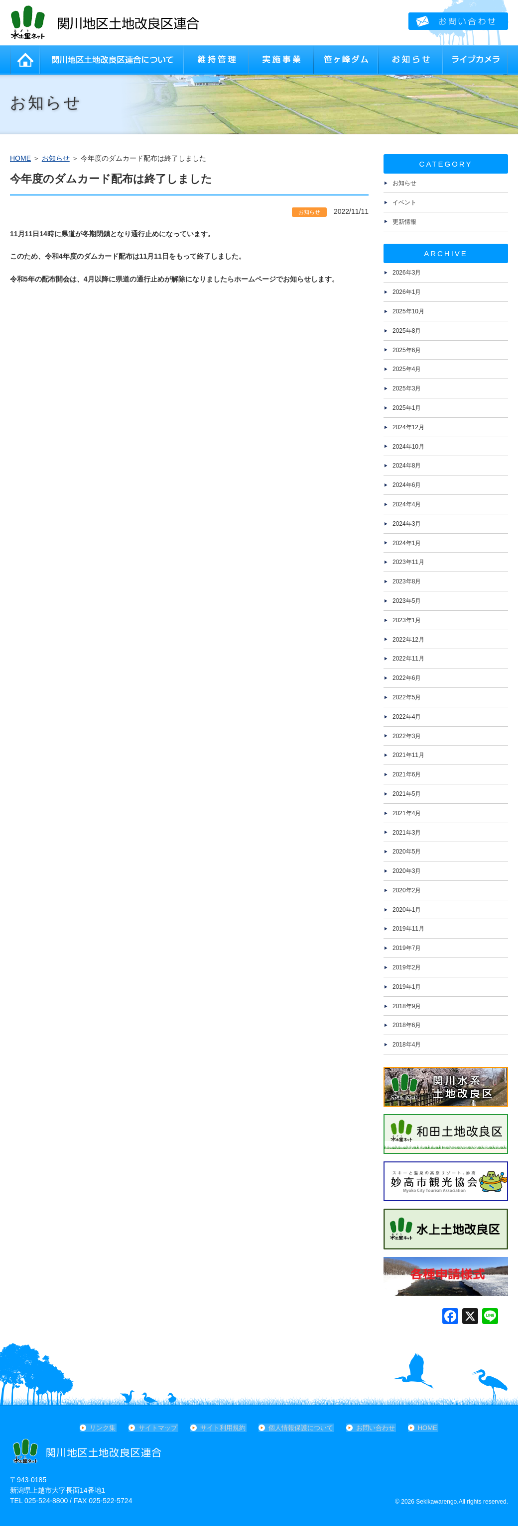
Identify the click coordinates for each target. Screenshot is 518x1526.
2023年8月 (406, 581)
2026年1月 (406, 291)
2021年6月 (406, 774)
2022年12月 (408, 639)
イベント (404, 202)
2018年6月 (406, 1025)
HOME (25, 60)
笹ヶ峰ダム (346, 60)
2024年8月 (406, 465)
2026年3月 (406, 272)
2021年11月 (408, 755)
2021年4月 (406, 813)
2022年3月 (406, 736)
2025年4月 (406, 369)
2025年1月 (406, 407)
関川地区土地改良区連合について (112, 60)
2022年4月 (406, 716)
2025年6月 (406, 350)
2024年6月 (406, 484)
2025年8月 (406, 330)
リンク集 (106, 1427)
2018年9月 (406, 1006)
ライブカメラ (475, 60)
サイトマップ (159, 1427)
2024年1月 (406, 543)
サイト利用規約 (224, 1427)
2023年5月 (406, 600)
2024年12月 (408, 427)
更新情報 (404, 221)
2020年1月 (406, 909)
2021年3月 (406, 832)
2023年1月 (406, 620)
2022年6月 (406, 677)
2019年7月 (406, 948)
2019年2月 (406, 967)
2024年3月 (406, 523)
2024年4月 (406, 504)
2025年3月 (406, 388)
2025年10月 (408, 311)
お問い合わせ (374, 1427)
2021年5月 (406, 793)
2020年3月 (406, 870)
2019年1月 (406, 986)
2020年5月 (406, 851)
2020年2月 (406, 890)
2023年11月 (408, 562)
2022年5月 (406, 697)
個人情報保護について (300, 1427)
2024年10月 (408, 446)
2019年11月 (408, 928)
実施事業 (281, 60)
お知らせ (411, 60)
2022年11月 (408, 658)
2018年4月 (406, 1044)
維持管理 (216, 60)
